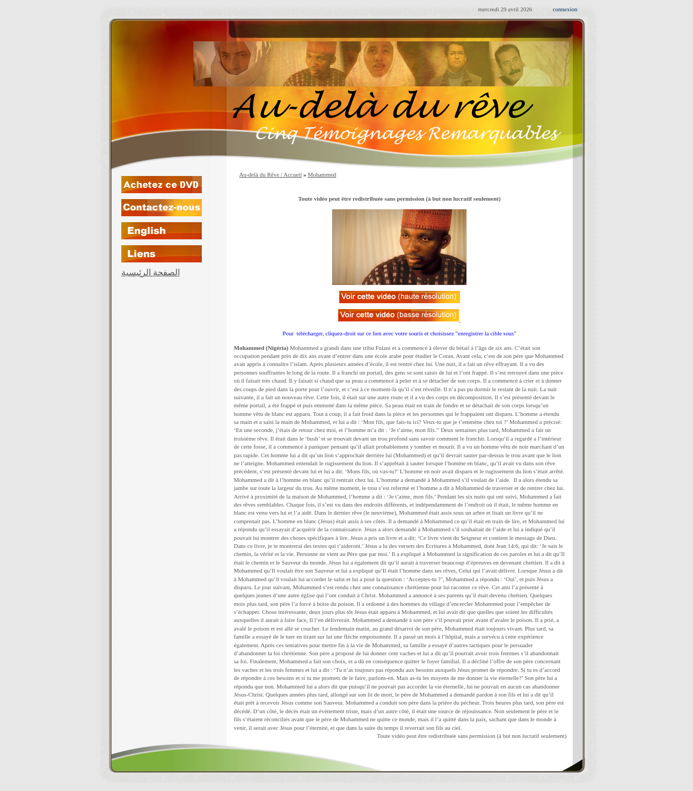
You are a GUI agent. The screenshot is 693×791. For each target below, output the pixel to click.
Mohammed (322, 174)
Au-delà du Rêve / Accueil (270, 174)
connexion (565, 9)
